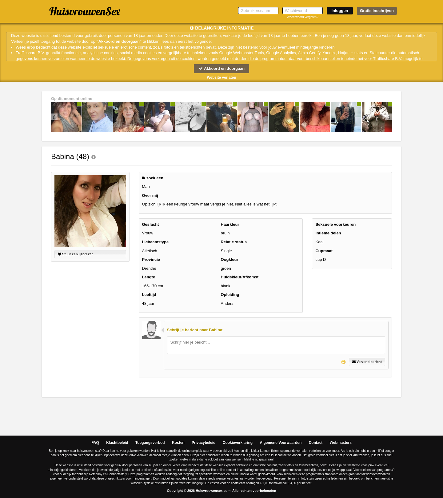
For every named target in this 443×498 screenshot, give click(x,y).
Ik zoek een (152, 178)
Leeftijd (149, 295)
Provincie (151, 259)
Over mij (150, 195)
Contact (316, 443)
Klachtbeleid (117, 443)
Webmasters (341, 443)
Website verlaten (221, 77)
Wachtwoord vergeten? (302, 17)
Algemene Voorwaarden (280, 443)
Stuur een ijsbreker (75, 254)
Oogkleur (229, 259)
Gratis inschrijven (377, 10)
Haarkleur (230, 224)
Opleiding (230, 295)
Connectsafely (117, 474)
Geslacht (150, 224)
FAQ (95, 443)
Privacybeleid (203, 443)
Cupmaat (324, 251)
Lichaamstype (155, 242)
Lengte (148, 277)
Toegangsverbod (150, 443)
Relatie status (234, 242)
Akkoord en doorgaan (221, 68)
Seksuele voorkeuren (335, 224)
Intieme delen (328, 233)
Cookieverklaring (238, 443)
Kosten (178, 443)
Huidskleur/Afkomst (239, 277)
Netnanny (95, 474)
